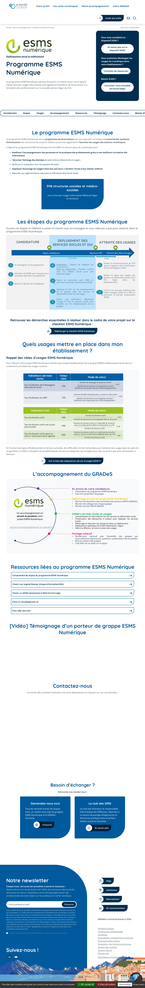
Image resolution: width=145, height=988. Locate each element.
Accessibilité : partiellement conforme (115, 938)
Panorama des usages (109, 941)
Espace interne (105, 950)
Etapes (26, 113)
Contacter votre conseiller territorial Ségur (117, 87)
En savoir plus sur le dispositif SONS (117, 49)
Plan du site (103, 953)
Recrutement (109, 899)
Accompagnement (59, 113)
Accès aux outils (113, 18)
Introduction (10, 113)
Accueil (8, 28)
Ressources (81, 113)
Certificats (102, 934)
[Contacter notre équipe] (135, 978)
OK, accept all (86, 984)
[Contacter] (128, 18)
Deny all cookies (106, 984)
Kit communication (112, 908)
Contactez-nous (121, 113)
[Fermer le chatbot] (141, 973)
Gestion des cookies (107, 947)
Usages (40, 113)
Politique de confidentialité (110, 931)
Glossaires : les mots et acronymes (114, 944)
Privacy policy (138, 984)
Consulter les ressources (116, 71)
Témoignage (100, 113)
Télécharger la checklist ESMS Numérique (71, 331)
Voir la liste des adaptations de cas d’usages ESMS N (71, 461)
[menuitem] (42, 6)
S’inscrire (44, 825)
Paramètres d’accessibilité (110, 957)
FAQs (105, 881)
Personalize (125, 984)
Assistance (108, 890)
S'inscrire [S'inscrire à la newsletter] (68, 904)
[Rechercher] (134, 18)
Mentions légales (106, 928)
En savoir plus (98, 828)
